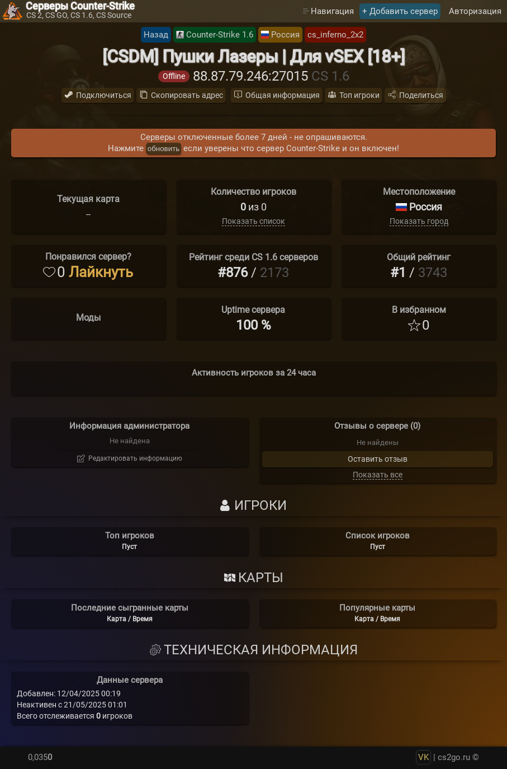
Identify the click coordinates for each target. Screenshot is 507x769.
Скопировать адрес (187, 95)
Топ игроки (359, 95)
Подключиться (103, 95)
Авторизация (475, 11)
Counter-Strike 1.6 (219, 35)
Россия (285, 35)
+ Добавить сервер (400, 11)
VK (423, 757)
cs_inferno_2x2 (335, 35)
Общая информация (282, 95)
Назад (156, 35)
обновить (163, 148)
